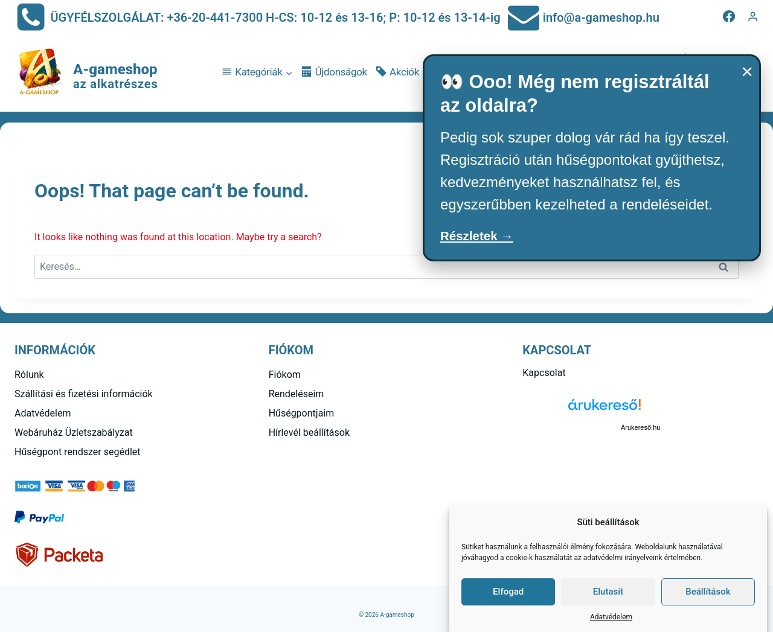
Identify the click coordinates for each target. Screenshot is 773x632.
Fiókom (285, 374)
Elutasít (608, 591)
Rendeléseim (296, 394)
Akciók (397, 72)
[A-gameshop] (86, 72)
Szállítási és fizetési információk (83, 394)
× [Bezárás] (747, 71)
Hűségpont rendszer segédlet (77, 452)
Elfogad (508, 591)
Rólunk (29, 374)
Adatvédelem (611, 617)
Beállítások (707, 591)
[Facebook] (729, 16)
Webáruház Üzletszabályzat (73, 432)
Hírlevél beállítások (309, 432)
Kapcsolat (543, 372)
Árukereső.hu (640, 427)
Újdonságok (334, 72)
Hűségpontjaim (302, 413)
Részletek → (482, 237)
